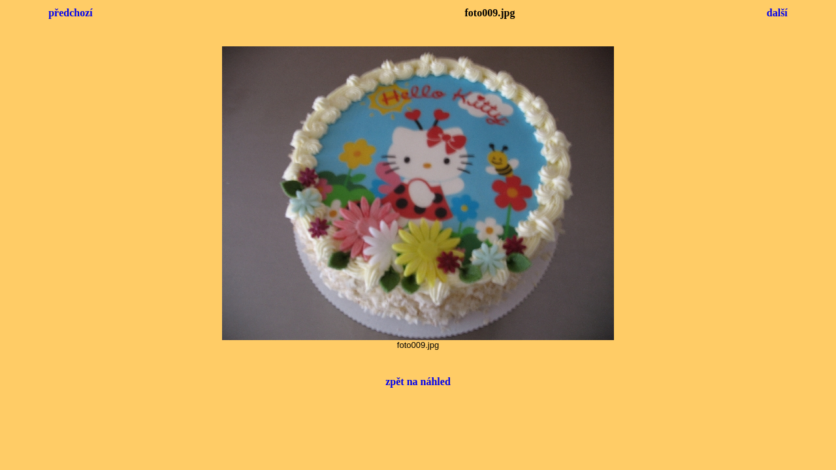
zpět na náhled (418, 381)
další (777, 12)
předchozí (70, 12)
